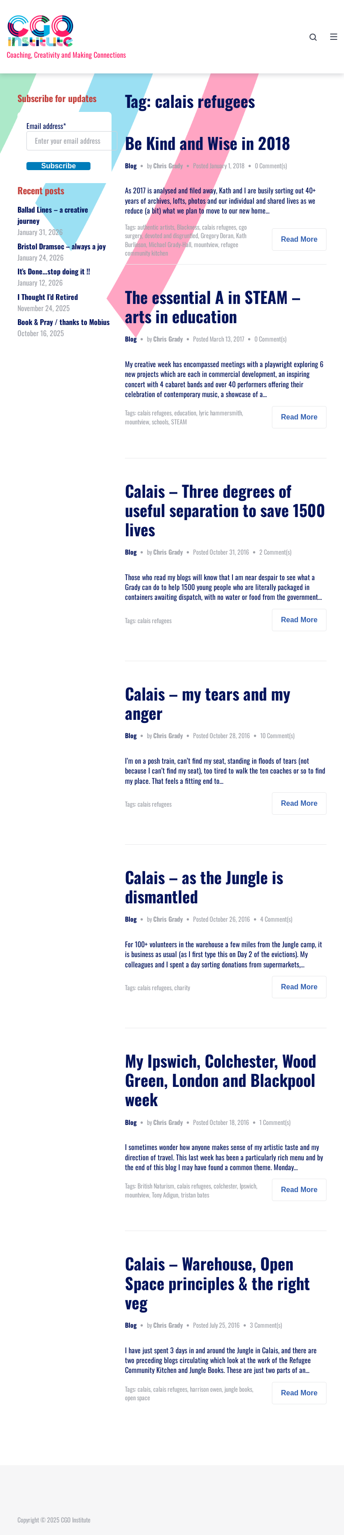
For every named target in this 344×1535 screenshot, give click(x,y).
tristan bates (195, 1194)
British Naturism (156, 1185)
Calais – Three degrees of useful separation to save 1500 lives (225, 510)
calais (144, 1389)
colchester (225, 1185)
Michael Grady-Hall (170, 244)
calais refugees (219, 226)
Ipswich (248, 1185)
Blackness (188, 226)
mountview (206, 244)
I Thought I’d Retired (47, 296)
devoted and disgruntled (171, 235)
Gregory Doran (217, 235)
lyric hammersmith (220, 412)
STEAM (179, 421)
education (185, 412)
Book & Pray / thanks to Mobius (63, 321)
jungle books (238, 1389)
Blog (131, 165)
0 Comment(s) (271, 165)
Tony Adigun (165, 1194)
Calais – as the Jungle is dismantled (204, 886)
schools (160, 421)
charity (182, 987)
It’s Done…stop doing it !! (53, 271)
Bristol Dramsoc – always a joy (61, 246)
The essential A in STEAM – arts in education (213, 306)
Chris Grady (168, 165)
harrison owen (206, 1389)
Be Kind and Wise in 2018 (207, 142)
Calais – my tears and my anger (207, 702)
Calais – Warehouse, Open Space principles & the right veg (217, 1282)
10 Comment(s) (277, 735)
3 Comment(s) (266, 1325)
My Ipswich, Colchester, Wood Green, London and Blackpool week (220, 1079)
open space (137, 1397)
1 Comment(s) (275, 1122)
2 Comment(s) (275, 551)
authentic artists (156, 226)
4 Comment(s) (276, 919)
